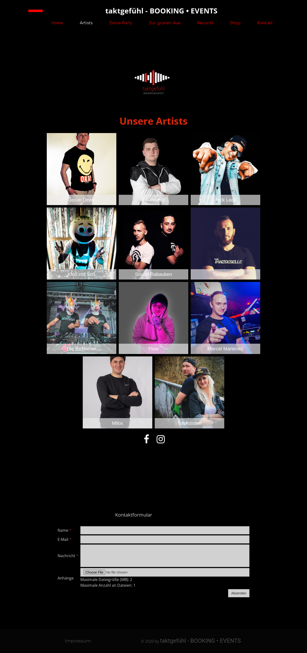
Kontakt (265, 23)
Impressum (78, 641)
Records (205, 23)
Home (57, 23)
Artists (86, 23)
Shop (235, 23)
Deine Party (120, 23)
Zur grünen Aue (165, 23)
